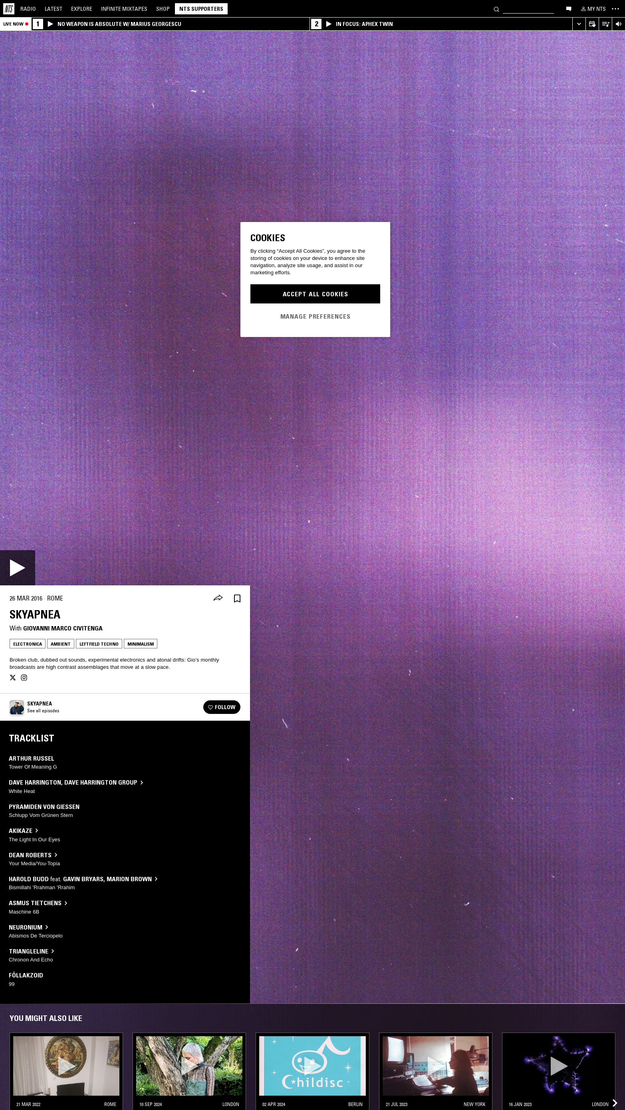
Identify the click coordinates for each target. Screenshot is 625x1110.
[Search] (496, 9)
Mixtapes (124, 8)
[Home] (8, 8)
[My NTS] (592, 8)
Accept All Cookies (315, 294)
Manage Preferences (315, 316)
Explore (81, 8)
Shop (163, 8)
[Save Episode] (237, 598)
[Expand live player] (578, 24)
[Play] (17, 567)
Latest (53, 8)
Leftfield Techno (99, 644)
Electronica (27, 644)
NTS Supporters (201, 8)
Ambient (61, 644)
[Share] (218, 598)
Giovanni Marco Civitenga (63, 628)
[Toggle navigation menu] (615, 8)
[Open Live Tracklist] (605, 24)
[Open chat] (568, 8)
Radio (28, 8)
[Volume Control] (618, 24)
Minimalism (140, 644)
